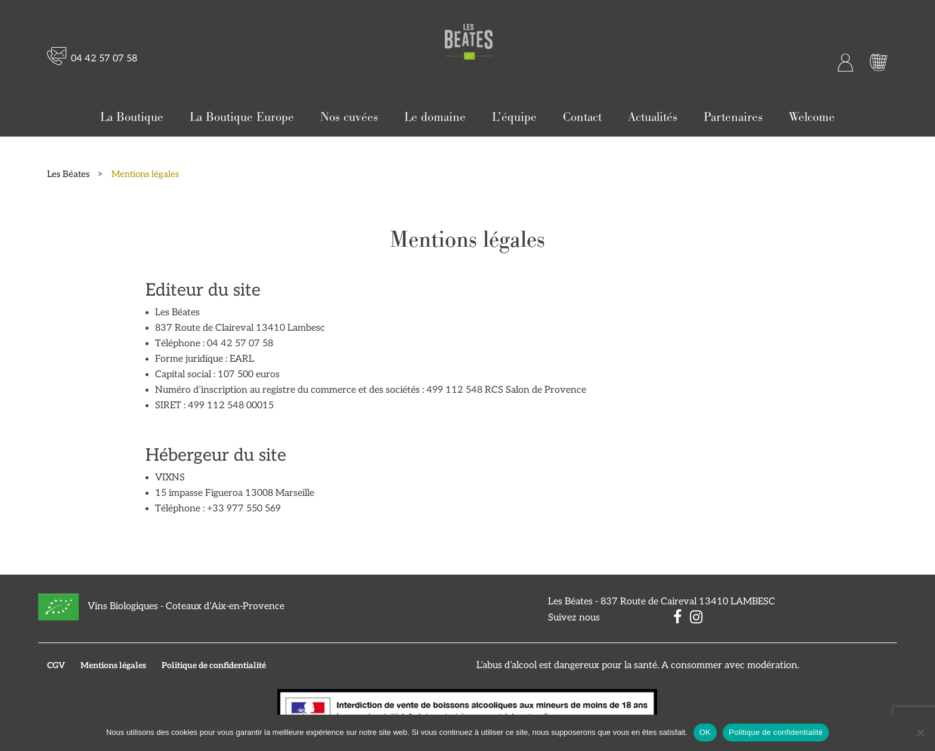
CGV (56, 665)
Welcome (812, 117)
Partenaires (733, 117)
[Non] (920, 732)
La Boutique (131, 117)
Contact (582, 117)
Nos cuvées (349, 117)
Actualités (652, 117)
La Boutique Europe (242, 117)
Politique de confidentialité (214, 665)
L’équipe (514, 117)
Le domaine (435, 117)
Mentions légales (113, 665)
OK (705, 732)
